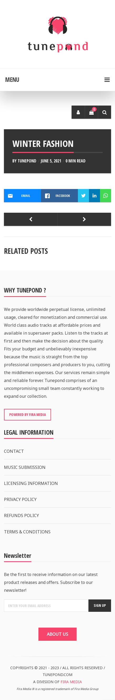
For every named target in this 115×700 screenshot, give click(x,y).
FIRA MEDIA (71, 681)
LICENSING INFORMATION (31, 483)
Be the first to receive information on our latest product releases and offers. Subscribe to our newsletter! (51, 582)
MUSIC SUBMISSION (25, 467)
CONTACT (14, 451)
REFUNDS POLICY (21, 515)
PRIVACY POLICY (20, 499)
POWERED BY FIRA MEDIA (27, 414)
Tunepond (27, 161)
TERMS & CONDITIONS (27, 532)
